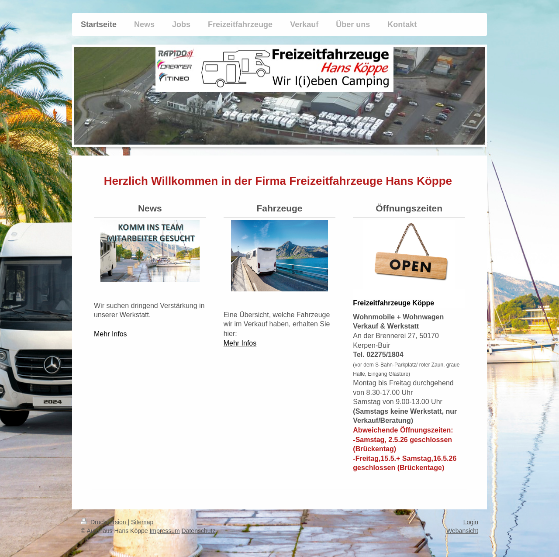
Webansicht (462, 530)
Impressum (164, 530)
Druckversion (104, 522)
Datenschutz (199, 530)
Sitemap (142, 522)
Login (470, 522)
